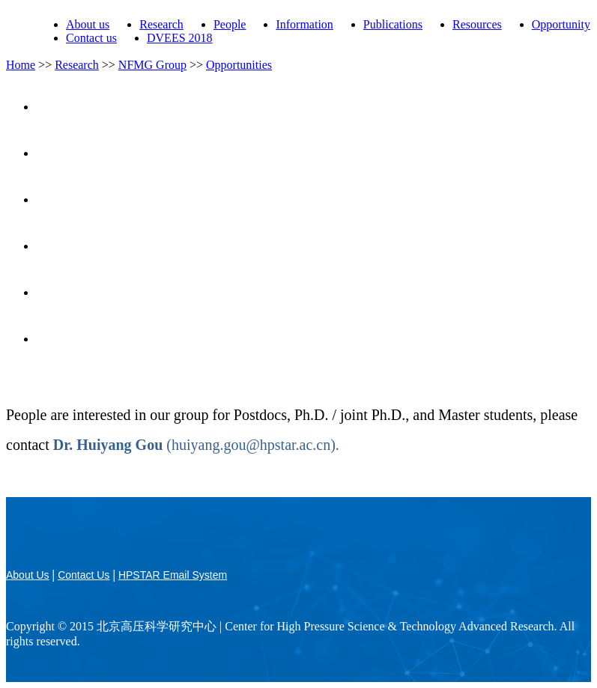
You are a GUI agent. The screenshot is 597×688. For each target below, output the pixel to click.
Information (304, 24)
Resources (477, 24)
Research (161, 24)
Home (20, 64)
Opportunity (561, 24)
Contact (314, 338)
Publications (392, 24)
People (229, 24)
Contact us (91, 37)
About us (87, 24)
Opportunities (239, 64)
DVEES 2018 (180, 37)
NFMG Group (152, 64)
